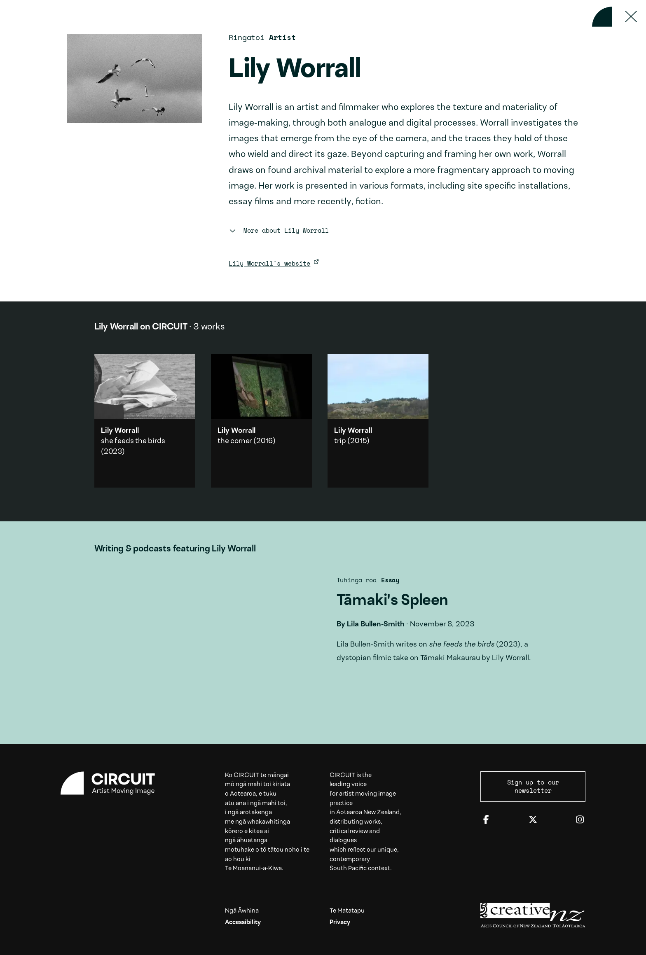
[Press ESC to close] (631, 17)
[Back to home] (602, 17)
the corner (235, 441)
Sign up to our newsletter (533, 786)
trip (340, 441)
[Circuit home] (113, 783)
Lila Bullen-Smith (376, 624)
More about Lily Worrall (278, 230)
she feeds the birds (133, 441)
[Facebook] (486, 820)
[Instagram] (579, 820)
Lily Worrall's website (269, 263)
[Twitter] (532, 820)
